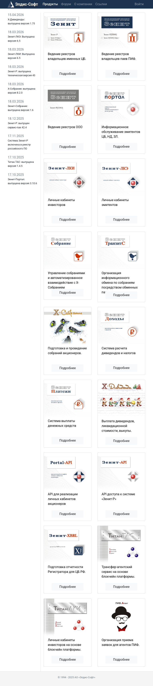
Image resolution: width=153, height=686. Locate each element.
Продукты (50, 4)
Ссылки (101, 4)
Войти (139, 4)
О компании (83, 4)
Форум (66, 4)
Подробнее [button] (67, 74)
